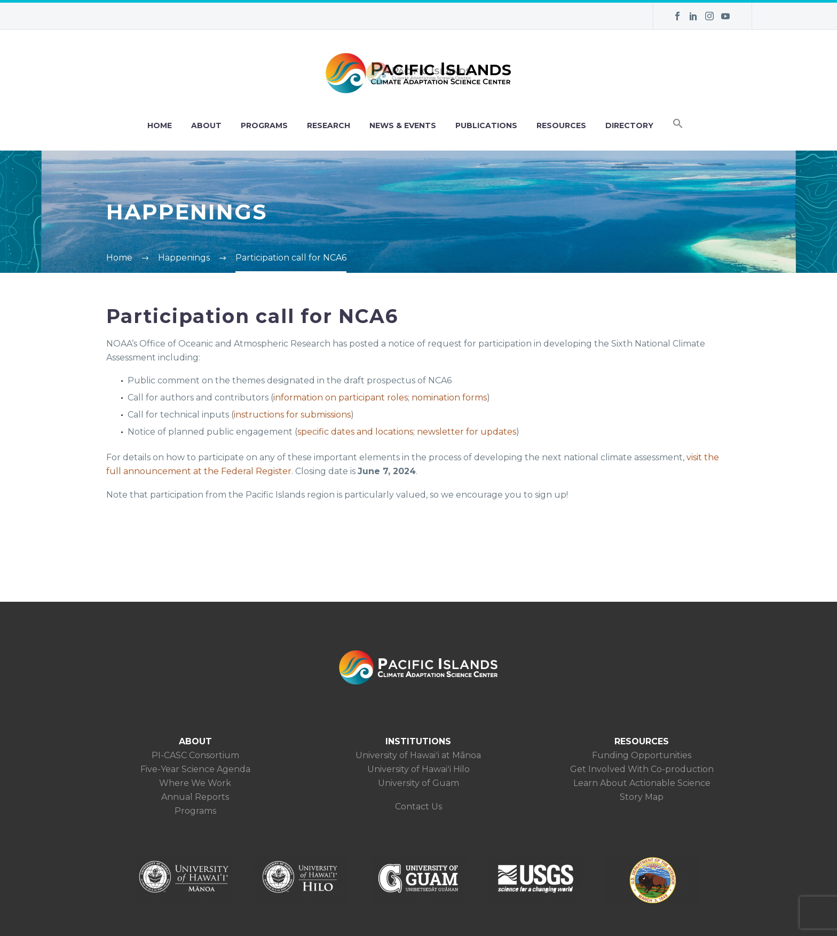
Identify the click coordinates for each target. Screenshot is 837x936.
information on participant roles (340, 397)
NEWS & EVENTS (402, 125)
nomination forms (449, 397)
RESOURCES (561, 125)
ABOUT (206, 125)
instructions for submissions (292, 415)
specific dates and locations (355, 432)
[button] (678, 125)
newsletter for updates (466, 432)
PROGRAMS (264, 125)
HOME (159, 125)
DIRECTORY (629, 125)
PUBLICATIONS (486, 125)
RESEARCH (328, 125)
